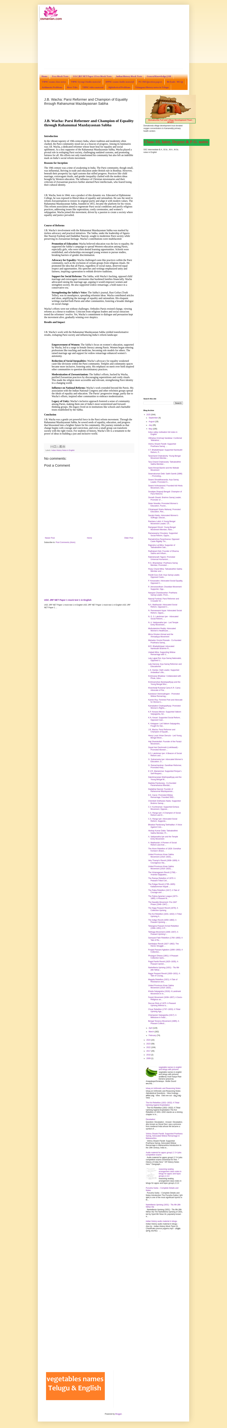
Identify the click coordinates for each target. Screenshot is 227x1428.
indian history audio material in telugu (161, 1221)
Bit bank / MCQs (175, 81)
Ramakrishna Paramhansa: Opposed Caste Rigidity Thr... (163, 540)
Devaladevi (150, 1119)
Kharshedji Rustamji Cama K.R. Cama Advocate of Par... (164, 689)
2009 (148, 1058)
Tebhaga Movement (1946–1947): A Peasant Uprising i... (163, 933)
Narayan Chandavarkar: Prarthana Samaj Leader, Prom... (162, 594)
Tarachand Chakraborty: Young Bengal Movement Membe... (164, 457)
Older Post (128, 538)
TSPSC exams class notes (54, 81)
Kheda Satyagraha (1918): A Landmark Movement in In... (164, 992)
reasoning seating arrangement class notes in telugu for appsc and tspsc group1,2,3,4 (170, 1172)
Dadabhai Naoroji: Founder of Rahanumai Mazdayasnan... (161, 790)
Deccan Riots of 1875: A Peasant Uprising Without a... (162, 1004)
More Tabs (72, 87)
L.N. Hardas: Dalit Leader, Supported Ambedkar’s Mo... (163, 671)
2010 (148, 1055)
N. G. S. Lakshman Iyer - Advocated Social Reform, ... (163, 617)
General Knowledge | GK (159, 76)
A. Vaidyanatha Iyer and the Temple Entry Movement (163, 838)
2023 (148, 1044)
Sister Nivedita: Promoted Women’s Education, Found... (163, 504)
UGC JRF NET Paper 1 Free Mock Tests (92, 76)
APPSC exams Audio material (119, 81)
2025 (148, 415)
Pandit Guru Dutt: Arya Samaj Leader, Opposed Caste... (164, 576)
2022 (148, 1047)
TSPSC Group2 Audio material (86, 81)
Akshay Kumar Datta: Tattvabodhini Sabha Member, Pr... (163, 832)
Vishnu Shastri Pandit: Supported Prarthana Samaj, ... (162, 445)
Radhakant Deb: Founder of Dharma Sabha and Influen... (163, 552)
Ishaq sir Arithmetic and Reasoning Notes (163, 1088)
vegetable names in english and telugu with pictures (170, 1068)
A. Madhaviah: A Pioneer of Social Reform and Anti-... (162, 844)
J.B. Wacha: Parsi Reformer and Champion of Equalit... (161, 730)
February (153, 1035)
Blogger (118, 1414)
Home (44, 76)
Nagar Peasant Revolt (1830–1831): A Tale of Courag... (164, 974)
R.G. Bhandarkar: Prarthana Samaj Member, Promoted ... (163, 564)
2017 (148, 1051)
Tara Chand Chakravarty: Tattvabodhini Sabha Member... (164, 463)
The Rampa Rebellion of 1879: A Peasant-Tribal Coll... (161, 879)
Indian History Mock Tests (129, 76)
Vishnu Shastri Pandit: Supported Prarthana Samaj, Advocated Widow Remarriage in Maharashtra (164, 1136)
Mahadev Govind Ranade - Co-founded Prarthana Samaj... (164, 641)
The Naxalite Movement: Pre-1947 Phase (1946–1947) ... (162, 903)
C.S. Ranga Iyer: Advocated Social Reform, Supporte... (162, 820)
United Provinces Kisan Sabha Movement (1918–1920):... (161, 855)
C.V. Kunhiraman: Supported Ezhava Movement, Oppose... (163, 808)
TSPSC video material (92, 87)
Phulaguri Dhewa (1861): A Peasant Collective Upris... (163, 957)
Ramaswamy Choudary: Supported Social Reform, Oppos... (163, 534)
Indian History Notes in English (63, 450)
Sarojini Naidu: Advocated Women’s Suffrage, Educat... (163, 516)
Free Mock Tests (60, 76)
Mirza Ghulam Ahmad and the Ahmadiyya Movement (160, 635)
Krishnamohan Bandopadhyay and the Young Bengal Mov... (164, 683)
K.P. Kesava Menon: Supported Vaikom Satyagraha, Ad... (164, 713)
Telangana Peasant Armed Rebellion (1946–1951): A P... (163, 927)
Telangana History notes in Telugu (152, 87)
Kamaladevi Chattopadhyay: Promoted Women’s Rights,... (164, 707)
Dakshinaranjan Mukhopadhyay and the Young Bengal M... (164, 778)
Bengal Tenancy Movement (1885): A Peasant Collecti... (163, 1022)
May (151, 429)
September (153, 418)
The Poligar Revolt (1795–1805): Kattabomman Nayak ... (161, 885)
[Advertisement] (113, 45)
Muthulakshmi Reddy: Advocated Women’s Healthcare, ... (162, 629)
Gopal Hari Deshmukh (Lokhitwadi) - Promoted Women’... (163, 748)
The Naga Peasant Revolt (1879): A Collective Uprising (163, 909)
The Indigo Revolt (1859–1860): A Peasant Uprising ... (162, 921)
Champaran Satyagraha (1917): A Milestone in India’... (162, 1016)
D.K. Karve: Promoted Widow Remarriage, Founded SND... (161, 796)
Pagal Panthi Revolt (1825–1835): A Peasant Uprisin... (163, 962)
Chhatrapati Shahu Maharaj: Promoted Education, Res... (164, 510)
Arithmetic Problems (52, 87)
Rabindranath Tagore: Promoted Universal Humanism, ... (161, 558)
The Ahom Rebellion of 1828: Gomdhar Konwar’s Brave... (164, 850)
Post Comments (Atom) (65, 542)
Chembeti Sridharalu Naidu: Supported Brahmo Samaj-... (164, 802)
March (151, 1032)
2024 (148, 1040)
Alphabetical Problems (119, 87)
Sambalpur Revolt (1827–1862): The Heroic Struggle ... (163, 945)
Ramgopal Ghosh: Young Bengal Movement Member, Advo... (162, 528)
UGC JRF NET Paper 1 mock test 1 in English (67, 600)
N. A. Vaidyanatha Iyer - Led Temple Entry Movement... (163, 623)
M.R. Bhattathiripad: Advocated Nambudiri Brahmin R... (161, 647)
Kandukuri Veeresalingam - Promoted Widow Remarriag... (164, 695)
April (151, 1028)
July (151, 425)
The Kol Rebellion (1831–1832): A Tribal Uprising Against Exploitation (162, 1104)
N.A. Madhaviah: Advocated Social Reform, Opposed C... (162, 606)
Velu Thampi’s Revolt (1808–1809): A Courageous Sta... (163, 861)
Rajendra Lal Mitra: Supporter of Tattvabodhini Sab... (161, 546)
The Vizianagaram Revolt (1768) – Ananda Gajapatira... (162, 873)
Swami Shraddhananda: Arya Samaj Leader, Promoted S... (163, 481)
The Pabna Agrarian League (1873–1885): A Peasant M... (163, 897)
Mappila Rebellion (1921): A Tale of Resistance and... (162, 980)
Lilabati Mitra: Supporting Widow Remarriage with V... (161, 653)
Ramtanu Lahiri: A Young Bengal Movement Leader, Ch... (161, 522)
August (152, 421)
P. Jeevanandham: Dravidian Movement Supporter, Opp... (165, 588)
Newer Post (50, 538)
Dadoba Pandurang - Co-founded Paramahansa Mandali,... (162, 784)
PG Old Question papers (150, 81)
